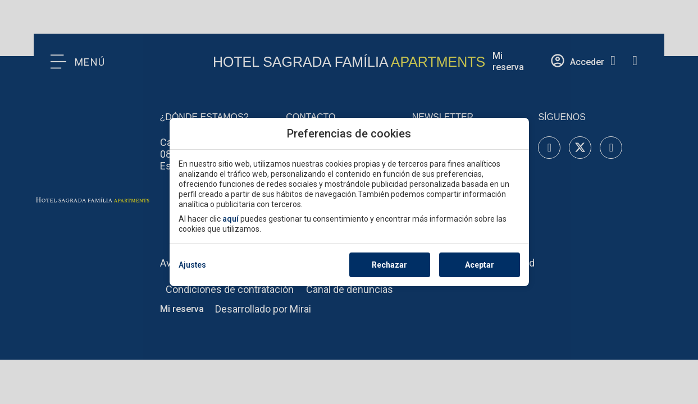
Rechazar (389, 264)
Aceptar (479, 264)
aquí (230, 218)
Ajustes (192, 264)
